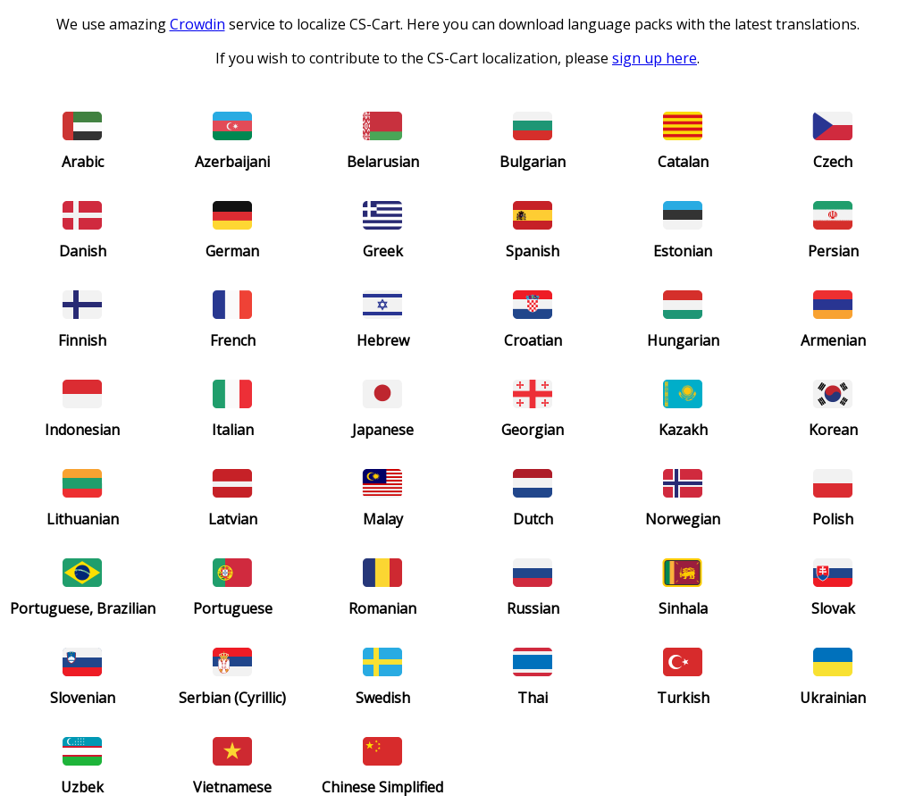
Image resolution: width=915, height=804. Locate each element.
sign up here (654, 58)
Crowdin (197, 24)
